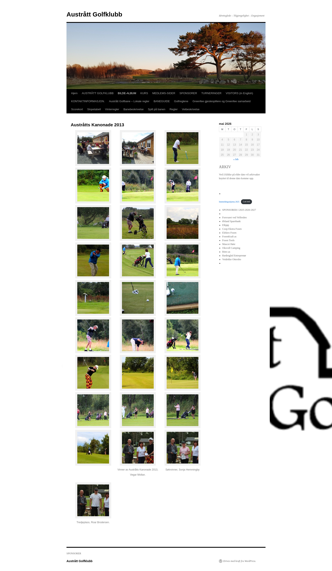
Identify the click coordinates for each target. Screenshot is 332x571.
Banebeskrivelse (133, 109)
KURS (144, 93)
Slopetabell (94, 109)
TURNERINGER (211, 93)
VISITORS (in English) (239, 93)
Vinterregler (112, 109)
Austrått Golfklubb (94, 14)
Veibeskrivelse (190, 109)
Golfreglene (181, 101)
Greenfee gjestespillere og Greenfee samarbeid (221, 101)
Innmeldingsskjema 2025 (229, 201)
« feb (235, 159)
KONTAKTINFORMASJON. (88, 101)
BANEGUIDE (162, 101)
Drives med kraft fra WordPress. (239, 561)
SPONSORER (188, 93)
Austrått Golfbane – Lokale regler (129, 101)
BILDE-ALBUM (127, 93)
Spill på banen (156, 109)
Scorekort (77, 109)
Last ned (246, 201)
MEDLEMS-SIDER (163, 93)
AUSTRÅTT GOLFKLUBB (97, 93)
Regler (174, 109)
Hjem (74, 93)
